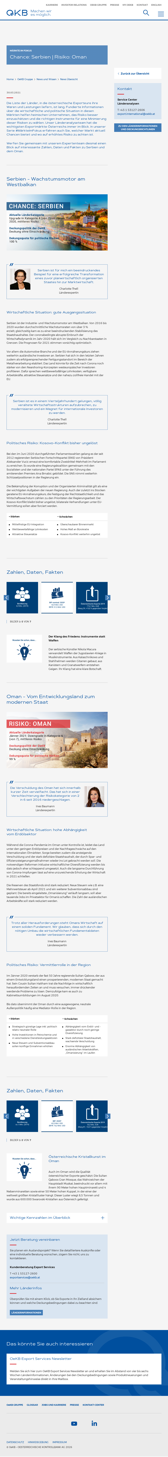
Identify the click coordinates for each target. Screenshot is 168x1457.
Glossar (32, 1404)
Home (10, 79)
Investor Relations (74, 4)
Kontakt (142, 4)
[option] (22, 599)
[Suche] (146, 12)
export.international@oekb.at (136, 114)
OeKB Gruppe (98, 4)
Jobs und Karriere (54, 1404)
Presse (114, 4)
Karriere (52, 4)
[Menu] (158, 12)
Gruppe (15, 1404)
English (156, 4)
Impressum (59, 1443)
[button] (6, 597)
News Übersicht (69, 79)
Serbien (92, 147)
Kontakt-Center (93, 1404)
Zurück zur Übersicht (133, 73)
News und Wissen (46, 79)
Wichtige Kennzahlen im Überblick (57, 1218)
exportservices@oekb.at (25, 1277)
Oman (18, 151)
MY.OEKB (128, 4)
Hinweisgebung (38, 1443)
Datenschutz (15, 1443)
